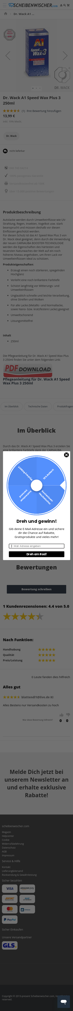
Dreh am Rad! (36, 554)
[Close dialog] (66, 454)
